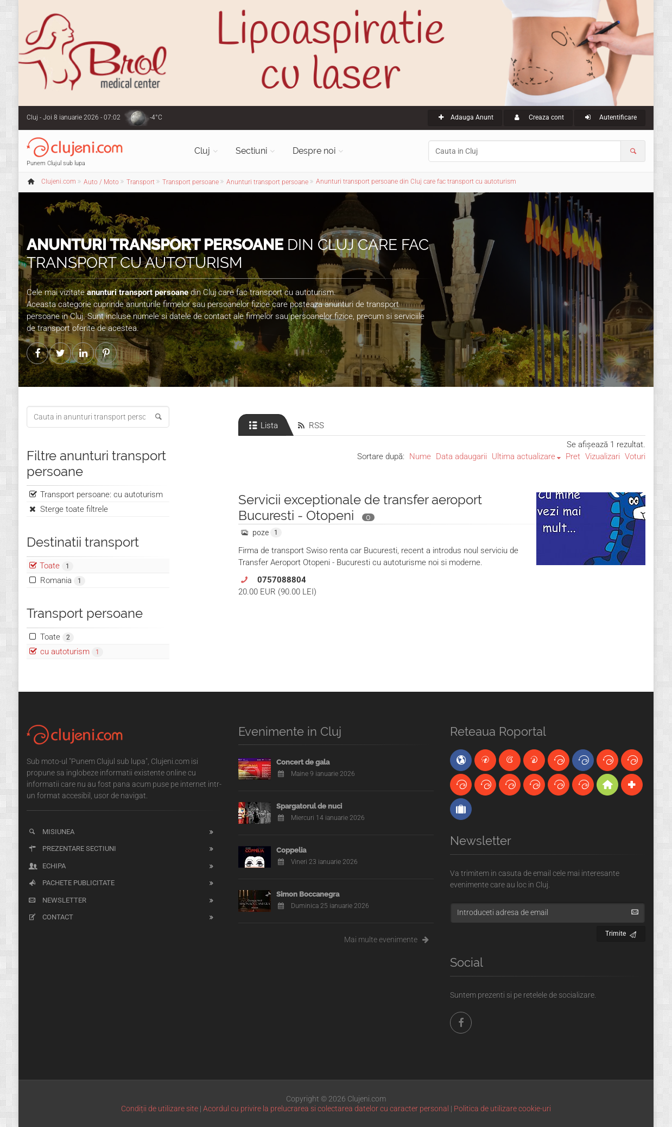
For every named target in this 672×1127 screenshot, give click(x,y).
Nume (420, 456)
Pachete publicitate (71, 883)
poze (260, 532)
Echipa (46, 866)
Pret (573, 456)
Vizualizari (602, 456)
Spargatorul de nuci (309, 806)
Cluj (202, 151)
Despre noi (314, 151)
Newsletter (56, 900)
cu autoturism (71, 652)
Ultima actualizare (523, 456)
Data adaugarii (461, 456)
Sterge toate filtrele (74, 509)
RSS (309, 425)
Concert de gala (302, 762)
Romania (62, 580)
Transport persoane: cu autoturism (101, 494)
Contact (50, 917)
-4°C (156, 117)
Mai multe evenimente (389, 939)
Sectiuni (251, 151)
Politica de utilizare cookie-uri (502, 1108)
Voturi (635, 456)
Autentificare (610, 117)
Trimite (621, 932)
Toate (57, 637)
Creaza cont (538, 117)
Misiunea (50, 832)
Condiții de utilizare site (159, 1108)
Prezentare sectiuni (71, 848)
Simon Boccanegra (307, 894)
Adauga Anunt (465, 117)
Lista (262, 425)
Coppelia (291, 850)
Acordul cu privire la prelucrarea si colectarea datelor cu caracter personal (326, 1108)
